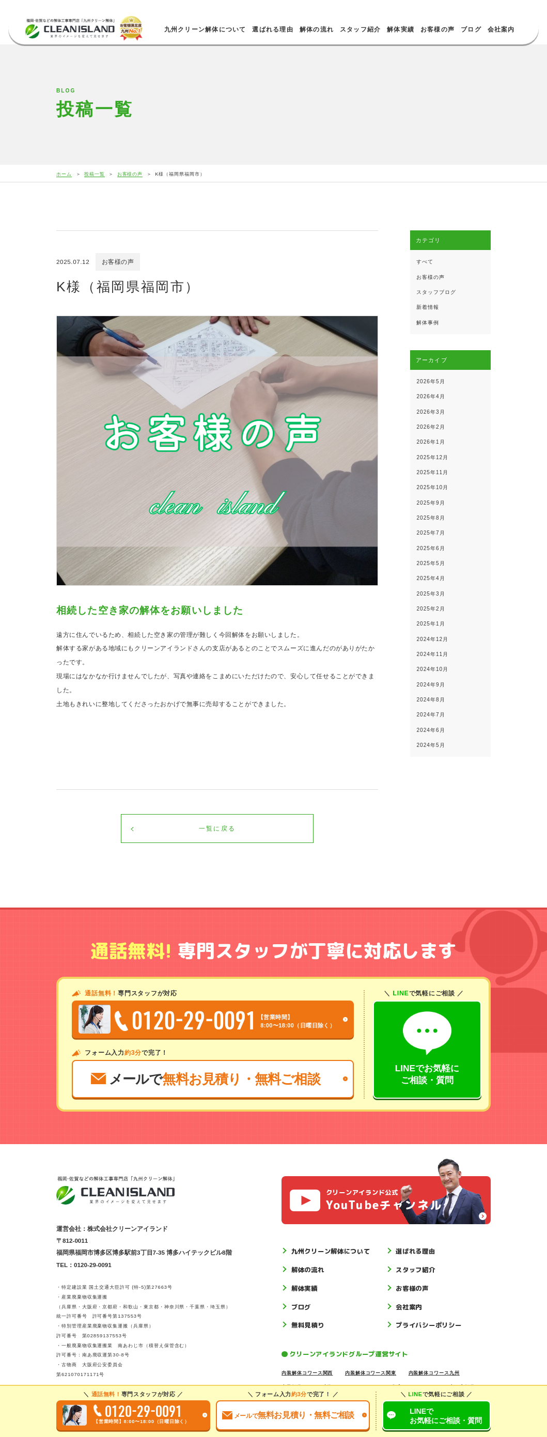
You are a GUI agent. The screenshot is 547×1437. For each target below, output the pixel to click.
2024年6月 (430, 730)
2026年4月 (430, 396)
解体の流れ (317, 29)
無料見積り (307, 1325)
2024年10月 (432, 669)
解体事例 (427, 322)
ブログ (471, 29)
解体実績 (400, 29)
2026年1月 (430, 442)
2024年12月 (432, 639)
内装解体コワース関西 (307, 1373)
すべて (424, 261)
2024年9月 (430, 685)
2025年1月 (430, 624)
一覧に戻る (217, 828)
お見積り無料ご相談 (288, 1415)
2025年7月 (430, 533)
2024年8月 (430, 699)
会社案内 (501, 29)
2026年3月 (430, 412)
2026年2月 (430, 427)
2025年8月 (430, 518)
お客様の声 (437, 29)
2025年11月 (432, 472)
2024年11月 (432, 654)
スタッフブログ (436, 292)
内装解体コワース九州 (434, 1373)
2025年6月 (430, 548)
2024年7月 (430, 714)
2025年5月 (430, 563)
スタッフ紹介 (360, 29)
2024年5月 (430, 745)
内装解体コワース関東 (370, 1373)
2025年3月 (430, 594)
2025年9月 (430, 503)
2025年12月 (432, 457)
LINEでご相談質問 (446, 1416)
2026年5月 (430, 381)
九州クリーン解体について (205, 29)
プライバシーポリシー (428, 1325)
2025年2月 (430, 609)
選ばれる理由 (272, 29)
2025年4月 (430, 578)
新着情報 (427, 307)
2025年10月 (432, 487)
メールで (205, 1079)
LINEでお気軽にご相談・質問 (427, 1048)
